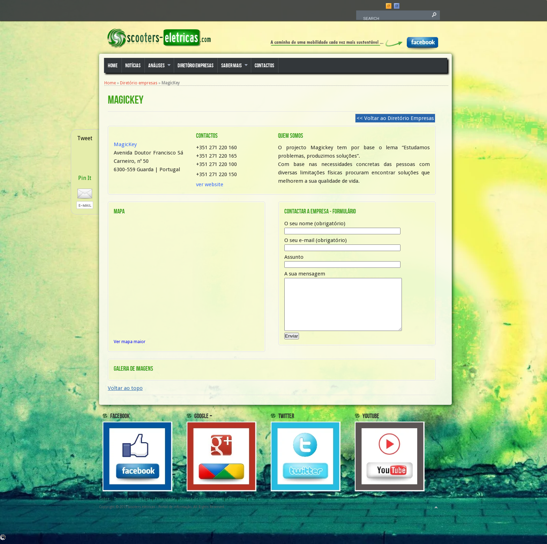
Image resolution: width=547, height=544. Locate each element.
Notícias (133, 65)
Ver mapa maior (129, 341)
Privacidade (165, 502)
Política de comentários (201, 502)
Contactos (264, 65)
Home (113, 65)
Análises (157, 66)
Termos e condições (132, 502)
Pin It (84, 178)
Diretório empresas (195, 65)
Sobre (104, 502)
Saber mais (232, 66)
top (430, 511)
